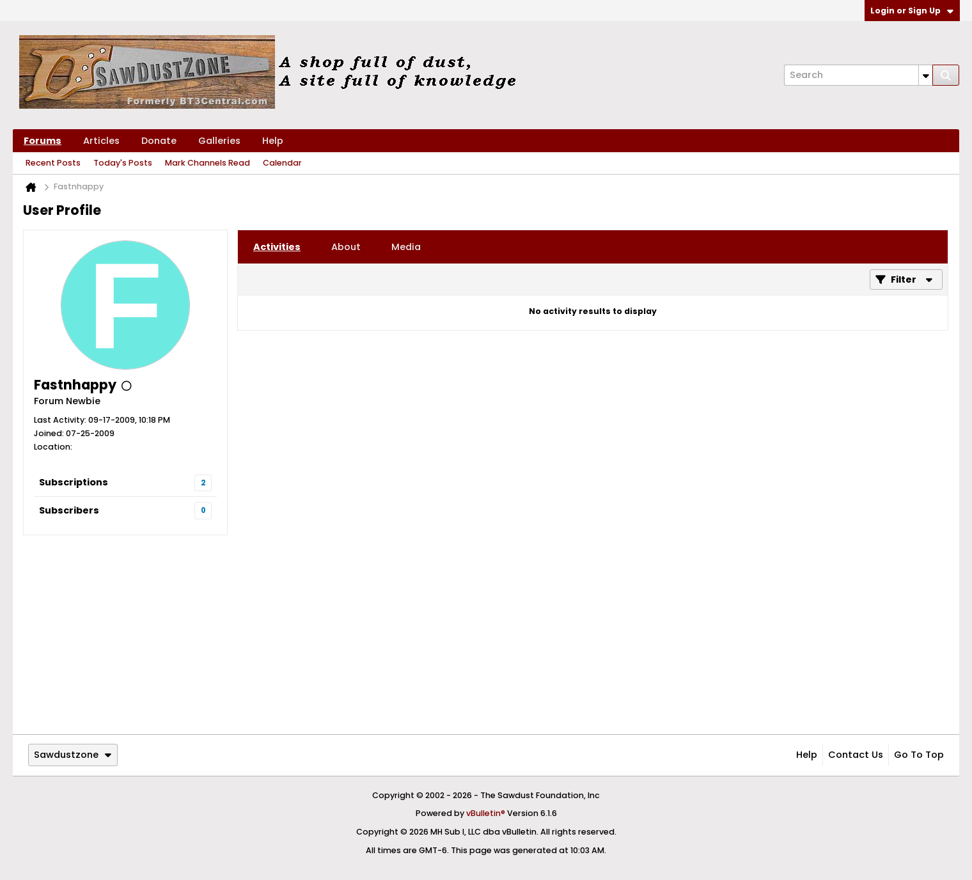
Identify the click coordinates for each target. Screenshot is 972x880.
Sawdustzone (72, 754)
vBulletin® (485, 813)
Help (272, 140)
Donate (158, 140)
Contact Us (855, 754)
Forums (42, 140)
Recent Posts (53, 162)
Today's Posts (122, 162)
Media (406, 246)
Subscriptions (73, 482)
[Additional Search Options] (925, 75)
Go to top (919, 754)
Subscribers (69, 510)
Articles (101, 140)
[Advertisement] (486, 634)
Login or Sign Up (911, 10)
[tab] (277, 246)
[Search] (858, 75)
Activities (277, 246)
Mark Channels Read (207, 162)
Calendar (282, 162)
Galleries (219, 140)
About (346, 246)
